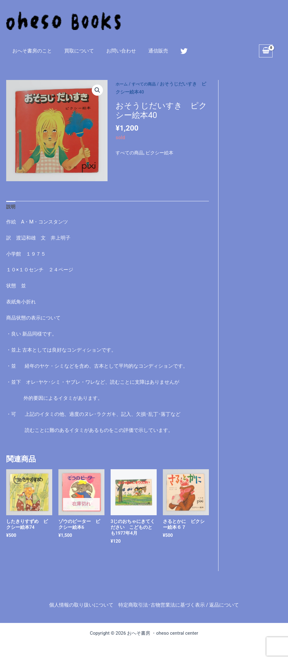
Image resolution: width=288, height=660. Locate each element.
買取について (75, 51)
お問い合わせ (115, 51)
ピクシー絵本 (162, 153)
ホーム (122, 84)
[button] (97, 90)
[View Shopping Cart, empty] (266, 50)
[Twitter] (174, 51)
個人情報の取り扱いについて (81, 605)
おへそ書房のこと (31, 51)
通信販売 (149, 51)
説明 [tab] (11, 207)
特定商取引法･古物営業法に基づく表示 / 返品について (178, 605)
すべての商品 (147, 84)
